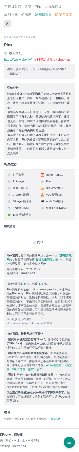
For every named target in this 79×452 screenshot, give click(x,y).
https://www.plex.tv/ (18, 59)
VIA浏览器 (18, 369)
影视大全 (18, 37)
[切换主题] (7, 23)
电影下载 (19, 418)
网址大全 (19, 440)
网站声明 (33, 440)
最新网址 (52, 6)
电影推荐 (9, 418)
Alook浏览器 (54, 365)
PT (48, 418)
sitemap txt (19, 446)
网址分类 (12, 6)
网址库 (7, 37)
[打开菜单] (69, 442)
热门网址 (32, 6)
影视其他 (30, 37)
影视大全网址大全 (47, 259)
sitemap (5, 446)
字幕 (27, 418)
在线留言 (43, 14)
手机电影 (41, 418)
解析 (33, 418)
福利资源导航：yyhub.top (51, 59)
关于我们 (5, 440)
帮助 (26, 14)
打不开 (11, 14)
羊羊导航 (63, 14)
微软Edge (34, 369)
